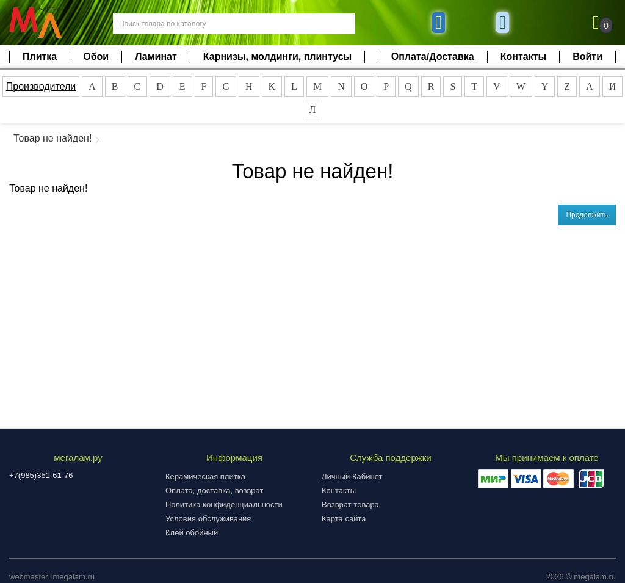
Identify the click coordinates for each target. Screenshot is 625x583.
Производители (41, 86)
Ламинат (156, 56)
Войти (587, 56)
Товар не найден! (52, 138)
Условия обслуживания (208, 518)
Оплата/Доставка (432, 56)
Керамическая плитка (205, 476)
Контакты (523, 56)
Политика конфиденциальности (224, 504)
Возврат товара (350, 504)
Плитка (40, 56)
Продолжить (587, 215)
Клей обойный (191, 532)
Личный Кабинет (352, 476)
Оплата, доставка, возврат (214, 490)
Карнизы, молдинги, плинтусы (277, 56)
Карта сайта (344, 518)
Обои (96, 56)
